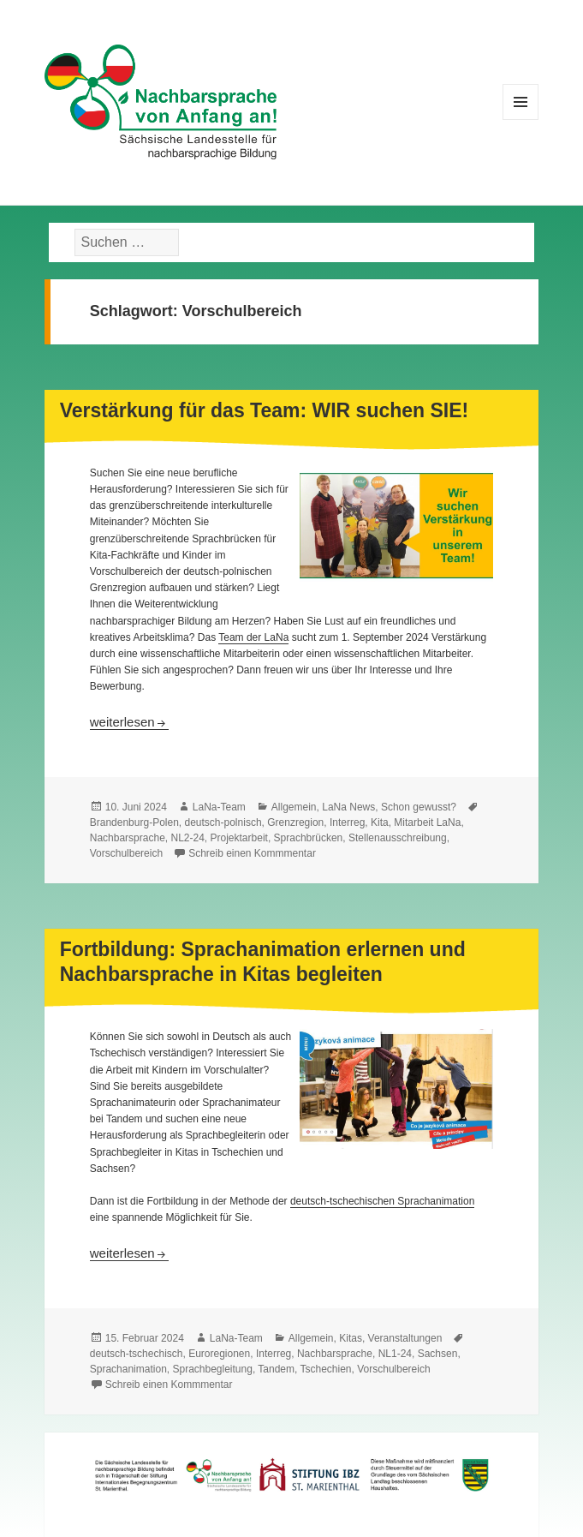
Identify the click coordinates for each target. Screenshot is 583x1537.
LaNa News (348, 807)
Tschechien (326, 1369)
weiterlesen (129, 722)
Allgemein (294, 807)
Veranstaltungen (405, 1338)
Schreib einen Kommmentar (252, 853)
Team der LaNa (253, 637)
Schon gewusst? (418, 807)
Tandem (276, 1369)
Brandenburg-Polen (134, 822)
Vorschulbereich (126, 853)
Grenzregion (295, 822)
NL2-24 (187, 838)
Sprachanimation (128, 1369)
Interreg (347, 822)
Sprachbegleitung (212, 1369)
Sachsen (438, 1354)
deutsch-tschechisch (136, 1354)
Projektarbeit (239, 838)
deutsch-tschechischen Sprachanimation (382, 1201)
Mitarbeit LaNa (427, 822)
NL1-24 (395, 1354)
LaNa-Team (219, 807)
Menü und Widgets (520, 119)
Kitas (350, 1338)
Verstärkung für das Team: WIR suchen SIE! (264, 410)
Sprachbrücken (308, 838)
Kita (380, 822)
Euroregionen (219, 1354)
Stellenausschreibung (397, 838)
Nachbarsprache (127, 838)
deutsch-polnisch (223, 822)
